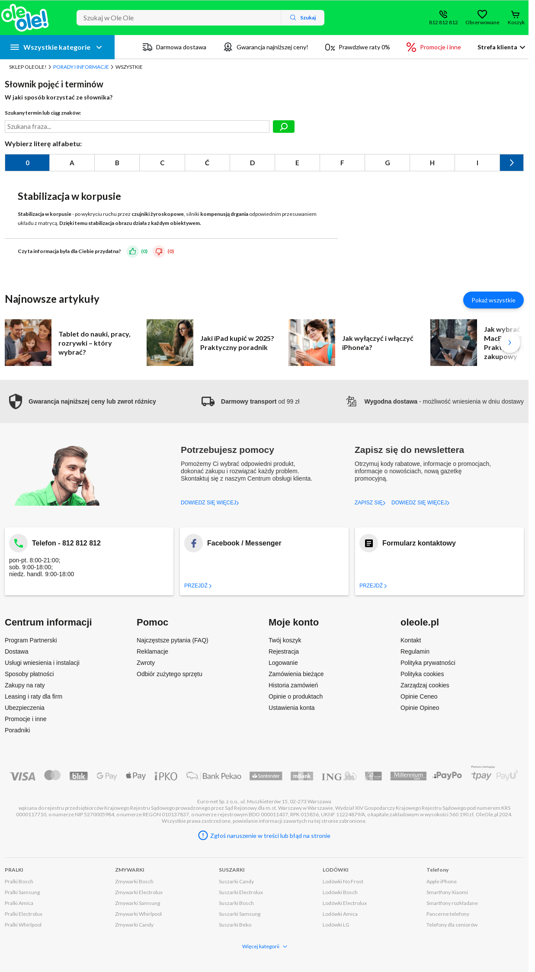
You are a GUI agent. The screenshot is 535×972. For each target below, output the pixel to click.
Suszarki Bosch (236, 903)
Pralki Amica (19, 903)
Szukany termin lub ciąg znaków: (43, 112)
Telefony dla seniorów (451, 924)
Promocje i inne (26, 718)
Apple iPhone (441, 881)
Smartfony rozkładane (452, 903)
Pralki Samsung (22, 892)
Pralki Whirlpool (23, 924)
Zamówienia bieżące (296, 673)
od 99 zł (250, 401)
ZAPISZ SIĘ (370, 503)
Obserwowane (482, 22)
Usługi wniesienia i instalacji (42, 662)
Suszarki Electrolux (241, 892)
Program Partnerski (31, 640)
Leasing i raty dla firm (33, 696)
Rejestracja (284, 651)
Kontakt (410, 640)
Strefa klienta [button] (497, 47)
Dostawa (16, 651)
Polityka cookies (422, 673)
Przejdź (198, 586)
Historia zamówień (293, 685)
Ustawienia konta (292, 707)
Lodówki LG (336, 924)
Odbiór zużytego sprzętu (169, 673)
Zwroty (146, 662)
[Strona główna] (25, 18)
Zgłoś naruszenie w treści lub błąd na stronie (270, 835)
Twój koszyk (285, 640)
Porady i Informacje (81, 67)
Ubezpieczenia (25, 707)
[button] (80, 402)
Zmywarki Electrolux (139, 892)
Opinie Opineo (419, 707)
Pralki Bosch (19, 881)
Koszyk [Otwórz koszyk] (516, 22)
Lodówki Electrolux (345, 903)
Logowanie (283, 662)
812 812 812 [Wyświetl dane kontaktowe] (443, 22)
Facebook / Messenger (244, 543)
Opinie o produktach (296, 696)
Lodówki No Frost (343, 881)
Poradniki (17, 730)
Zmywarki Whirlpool (138, 914)
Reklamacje (152, 651)
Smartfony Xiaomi (447, 892)
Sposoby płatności (29, 673)
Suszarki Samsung (239, 914)
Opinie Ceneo (419, 696)
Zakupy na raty (25, 685)
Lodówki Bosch (340, 892)
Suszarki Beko (235, 924)
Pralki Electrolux (23, 914)
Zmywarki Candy (134, 924)
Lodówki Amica (340, 914)
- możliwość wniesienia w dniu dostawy (434, 401)
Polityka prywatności (427, 662)
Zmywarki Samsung (137, 903)
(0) (144, 251)
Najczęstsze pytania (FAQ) (172, 640)
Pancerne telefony (447, 914)
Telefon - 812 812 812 (66, 543)
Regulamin (414, 651)
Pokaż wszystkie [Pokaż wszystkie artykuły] (493, 300)
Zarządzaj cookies (424, 685)
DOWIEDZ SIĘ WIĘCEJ (210, 503)
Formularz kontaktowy (419, 543)
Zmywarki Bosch (134, 881)
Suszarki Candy (236, 881)
